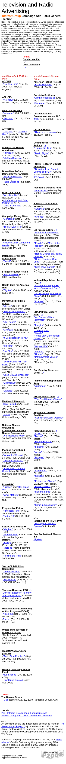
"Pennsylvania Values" (46, 357)
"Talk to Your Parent (13, 311)
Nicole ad (8, 614)
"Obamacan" (9, 382)
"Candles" (8, 390)
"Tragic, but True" (43, 148)
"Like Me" (8, 131)
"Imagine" (39, 325)
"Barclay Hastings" (11, 595)
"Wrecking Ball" (11, 195)
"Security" (8, 118)
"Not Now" (8, 100)
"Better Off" (8, 516)
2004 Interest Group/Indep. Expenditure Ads (24, 713)
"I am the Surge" (42, 491)
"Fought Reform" (43, 441)
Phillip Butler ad (11, 182)
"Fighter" (7, 290)
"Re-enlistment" (42, 486)
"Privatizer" (8, 152)
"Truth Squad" (41, 330)
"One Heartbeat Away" (13, 435)
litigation (38, 539)
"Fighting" (39, 446)
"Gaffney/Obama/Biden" (46, 232)
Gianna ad (39, 103)
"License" (39, 301)
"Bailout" (38, 436)
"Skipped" (39, 476)
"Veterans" (8, 113)
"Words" (38, 333)
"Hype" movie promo (45, 132)
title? (36, 119)
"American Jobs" (11, 571)
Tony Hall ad (9, 404)
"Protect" (7, 487)
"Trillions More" (10, 274)
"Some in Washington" (45, 505)
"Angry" (38, 452)
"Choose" (39, 216)
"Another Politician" (13, 460)
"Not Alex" (8, 351)
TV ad (5, 699)
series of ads (41, 190)
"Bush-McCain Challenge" (16, 375)
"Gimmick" (8, 330)
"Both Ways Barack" (44, 267)
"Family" (7, 542)
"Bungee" (39, 457)
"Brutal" (7, 261)
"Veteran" (39, 351)
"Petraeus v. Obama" (45, 481)
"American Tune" (11, 510)
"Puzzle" (38, 243)
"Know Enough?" (43, 84)
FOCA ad (39, 177)
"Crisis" (38, 433)
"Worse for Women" (13, 455)
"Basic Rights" (41, 153)
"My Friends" (9, 322)
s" (24, 311)
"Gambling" (9, 219)
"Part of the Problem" (14, 656)
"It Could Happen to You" (15, 338)
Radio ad (7, 547)
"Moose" (7, 306)
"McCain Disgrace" (12, 158)
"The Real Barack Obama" (48, 399)
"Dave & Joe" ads (12, 205)
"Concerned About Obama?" (49, 417)
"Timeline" (8, 345)
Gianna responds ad (44, 97)
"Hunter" (38, 354)
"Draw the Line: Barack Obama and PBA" (46, 170)
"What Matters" (10, 495)
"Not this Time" (10, 84)
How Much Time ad (13, 680)
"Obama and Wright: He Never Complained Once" (47, 286)
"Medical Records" (12, 176)
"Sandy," (27, 592)
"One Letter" (40, 470)
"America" (39, 208)
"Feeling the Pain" (12, 555)
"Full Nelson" (9, 579)
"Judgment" (40, 386)
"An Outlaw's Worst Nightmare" (44, 318)
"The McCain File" (12, 226)
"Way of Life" (41, 346)
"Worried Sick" (10, 534)
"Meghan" (8, 529)
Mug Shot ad (9, 674)
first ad (6, 414)
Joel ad (6, 619)
